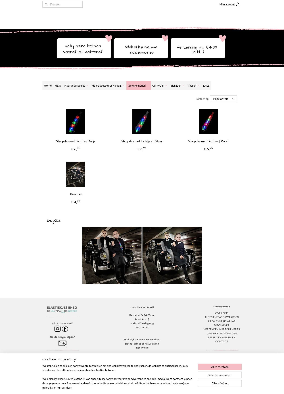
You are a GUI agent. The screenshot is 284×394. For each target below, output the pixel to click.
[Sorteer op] (223, 99)
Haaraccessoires (76, 85)
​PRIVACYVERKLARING (221, 321)
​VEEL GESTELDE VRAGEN (222, 333)
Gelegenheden (138, 85)
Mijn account (229, 4)
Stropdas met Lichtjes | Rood (208, 141)
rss (137, 387)
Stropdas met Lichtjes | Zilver (141, 141)
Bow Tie (76, 194)
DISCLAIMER (221, 325)
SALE (206, 85)
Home (48, 85)
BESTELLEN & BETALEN (221, 337)
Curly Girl (160, 85)
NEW (58, 85)
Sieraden (178, 85)
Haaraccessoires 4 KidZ (108, 85)
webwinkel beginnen (149, 387)
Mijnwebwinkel (179, 387)
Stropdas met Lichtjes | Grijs (75, 141)
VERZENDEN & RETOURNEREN (222, 329)
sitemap (130, 387)
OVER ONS (221, 313)
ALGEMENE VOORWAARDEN (222, 317)
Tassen (194, 85)
